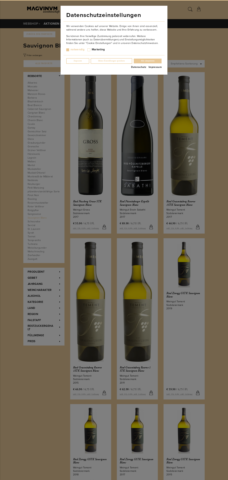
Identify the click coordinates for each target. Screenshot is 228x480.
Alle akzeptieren (148, 61)
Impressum (155, 67)
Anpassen (78, 61)
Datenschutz (138, 67)
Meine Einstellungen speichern (111, 61)
